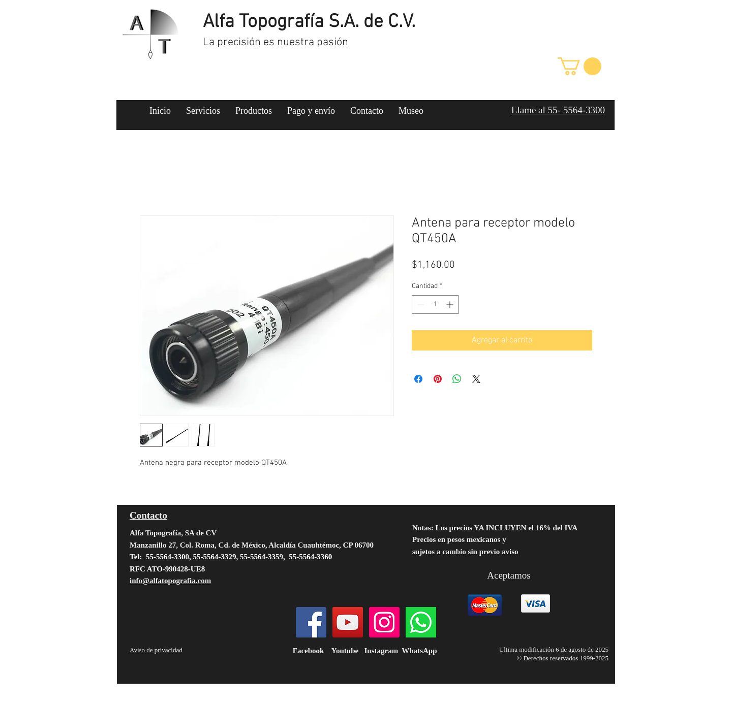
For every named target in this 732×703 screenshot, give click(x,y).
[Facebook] (311, 622)
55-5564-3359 (261, 557)
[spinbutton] (435, 304)
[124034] (421, 622)
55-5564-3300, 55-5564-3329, (193, 557)
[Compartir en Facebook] (418, 379)
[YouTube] (347, 622)
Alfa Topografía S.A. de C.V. (309, 22)
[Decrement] (419, 304)
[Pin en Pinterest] (438, 379)
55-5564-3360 (310, 557)
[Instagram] (384, 622)
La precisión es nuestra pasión (275, 42)
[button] (579, 66)
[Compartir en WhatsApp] (457, 379)
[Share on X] (476, 379)
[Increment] (450, 304)
